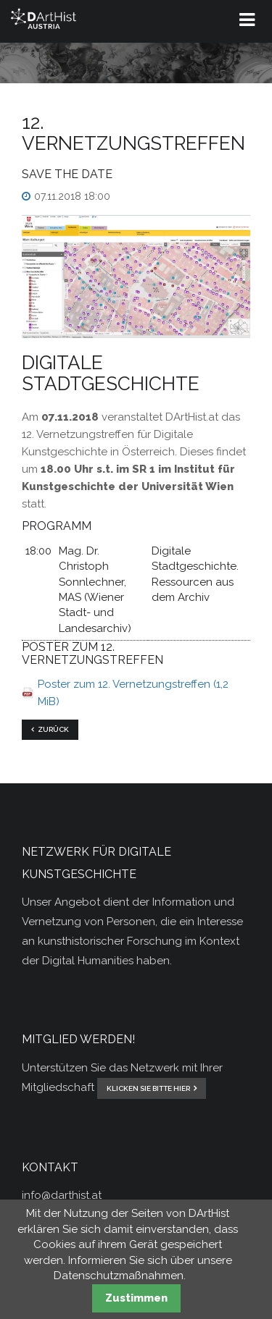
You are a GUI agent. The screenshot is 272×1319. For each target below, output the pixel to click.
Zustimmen (136, 1298)
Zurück (53, 729)
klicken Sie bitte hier (148, 1088)
